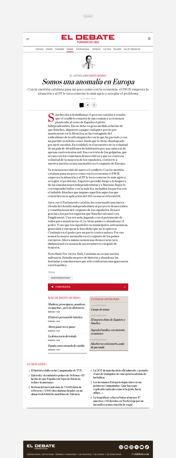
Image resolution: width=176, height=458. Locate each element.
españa (49, 49)
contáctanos (48, 454)
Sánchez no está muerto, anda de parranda (107, 345)
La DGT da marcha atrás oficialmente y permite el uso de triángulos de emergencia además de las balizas (120, 374)
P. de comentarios (113, 454)
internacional (83, 49)
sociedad (96, 49)
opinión (70, 49)
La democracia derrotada (62, 336)
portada (39, 49)
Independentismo (60, 278)
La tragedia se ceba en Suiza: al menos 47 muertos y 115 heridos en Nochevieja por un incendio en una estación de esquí (118, 401)
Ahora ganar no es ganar (61, 326)
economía (59, 49)
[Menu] (27, 39)
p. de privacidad (85, 454)
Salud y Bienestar (132, 49)
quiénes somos (33, 454)
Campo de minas (100, 309)
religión (117, 49)
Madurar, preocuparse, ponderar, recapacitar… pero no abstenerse (66, 306)
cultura (107, 49)
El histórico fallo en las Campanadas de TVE (56, 370)
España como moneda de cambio (66, 345)
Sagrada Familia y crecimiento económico (108, 332)
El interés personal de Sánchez (65, 317)
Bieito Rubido (97, 76)
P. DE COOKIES (98, 454)
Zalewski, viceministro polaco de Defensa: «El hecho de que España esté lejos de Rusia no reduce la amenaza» (57, 379)
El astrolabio (79, 75)
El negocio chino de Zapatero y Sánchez (108, 321)
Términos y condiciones (66, 454)
